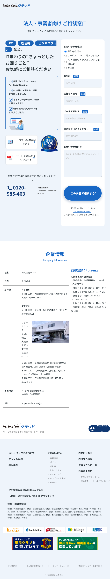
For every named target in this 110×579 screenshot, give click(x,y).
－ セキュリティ (53, 470)
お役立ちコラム (53, 452)
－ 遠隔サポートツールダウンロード (94, 479)
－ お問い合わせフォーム (89, 474)
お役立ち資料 (84, 458)
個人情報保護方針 (34, 565)
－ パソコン (51, 462)
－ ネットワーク (53, 474)
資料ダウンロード (86, 463)
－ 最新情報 (51, 458)
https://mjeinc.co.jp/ (31, 403)
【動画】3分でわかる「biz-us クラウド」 (29, 494)
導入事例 (13, 463)
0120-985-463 (18, 192)
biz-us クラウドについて (20, 452)
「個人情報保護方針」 (82, 211)
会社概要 (12, 565)
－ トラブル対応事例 (55, 478)
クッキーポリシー (61, 565)
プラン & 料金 (15, 458)
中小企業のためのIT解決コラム (24, 489)
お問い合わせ (84, 452)
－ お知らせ (51, 482)
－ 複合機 (50, 466)
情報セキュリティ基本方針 (90, 565)
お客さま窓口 (98, 428)
